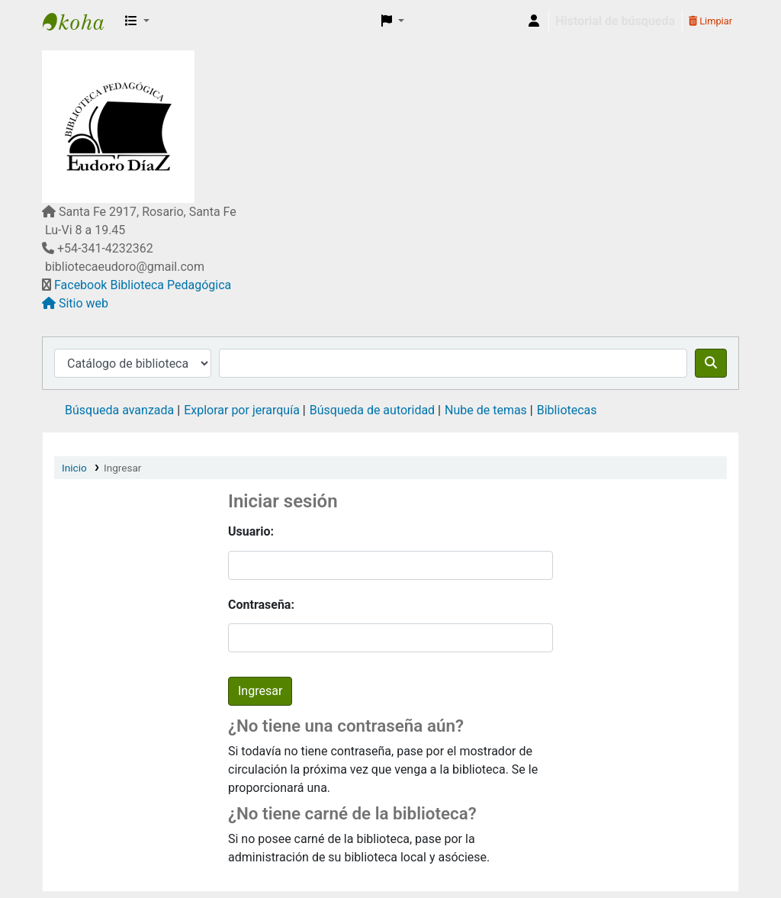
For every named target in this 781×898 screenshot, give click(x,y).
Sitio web (83, 303)
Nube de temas (486, 410)
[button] (137, 21)
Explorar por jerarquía (242, 410)
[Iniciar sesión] (534, 21)
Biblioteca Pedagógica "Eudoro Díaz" (81, 21)
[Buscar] (711, 363)
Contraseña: (261, 604)
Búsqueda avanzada (119, 410)
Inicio (74, 468)
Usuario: (251, 531)
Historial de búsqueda (615, 21)
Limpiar (710, 21)
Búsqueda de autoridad (372, 410)
